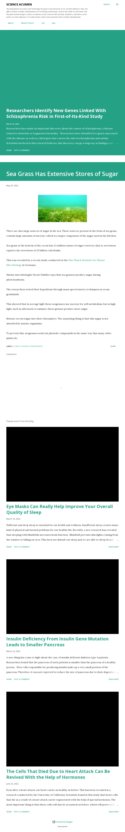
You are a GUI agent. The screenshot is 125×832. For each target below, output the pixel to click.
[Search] (106, 4)
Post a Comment (22, 150)
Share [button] (9, 150)
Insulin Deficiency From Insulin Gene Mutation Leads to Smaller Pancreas (57, 642)
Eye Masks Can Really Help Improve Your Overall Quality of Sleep (59, 509)
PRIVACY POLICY (26, 23)
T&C (41, 23)
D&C (52, 23)
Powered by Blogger (62, 822)
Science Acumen (19, 4)
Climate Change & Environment (28, 346)
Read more (114, 547)
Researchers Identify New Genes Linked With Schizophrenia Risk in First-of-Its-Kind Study (56, 113)
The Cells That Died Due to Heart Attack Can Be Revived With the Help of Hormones (58, 774)
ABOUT (9, 23)
